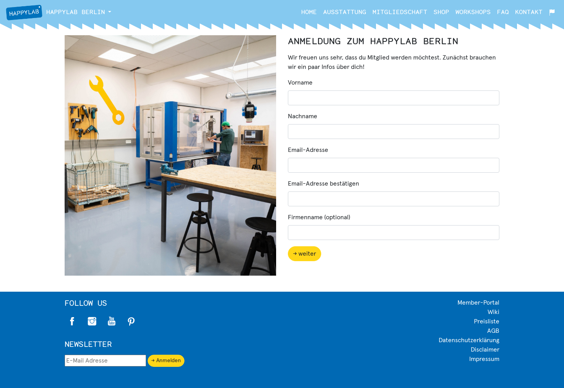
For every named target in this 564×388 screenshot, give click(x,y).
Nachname (302, 116)
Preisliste (486, 321)
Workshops (473, 11)
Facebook (72, 321)
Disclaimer (485, 349)
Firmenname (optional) (319, 217)
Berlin (55, 12)
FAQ (503, 11)
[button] (109, 12)
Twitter (111, 321)
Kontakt (528, 11)
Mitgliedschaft (399, 11)
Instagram (92, 321)
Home (309, 11)
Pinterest (131, 321)
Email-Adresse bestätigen (323, 183)
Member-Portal (478, 303)
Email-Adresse (308, 150)
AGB (493, 331)
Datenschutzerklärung (469, 340)
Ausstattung (344, 11)
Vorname (300, 82)
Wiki (493, 312)
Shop (441, 11)
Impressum (484, 359)
